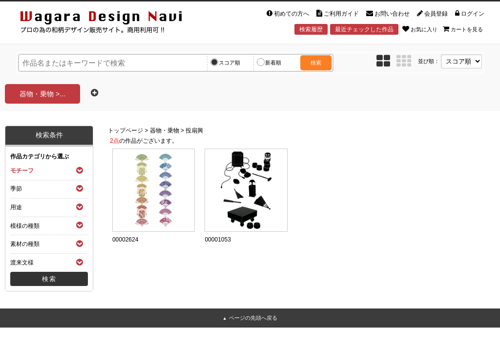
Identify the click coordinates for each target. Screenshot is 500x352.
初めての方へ (288, 13)
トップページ (125, 130)
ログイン (469, 13)
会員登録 (432, 13)
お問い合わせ (388, 13)
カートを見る (463, 28)
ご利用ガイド (337, 13)
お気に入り (420, 28)
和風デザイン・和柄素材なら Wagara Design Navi (109, 24)
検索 (316, 63)
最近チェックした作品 (364, 29)
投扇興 (194, 130)
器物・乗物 (164, 130)
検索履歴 (311, 29)
